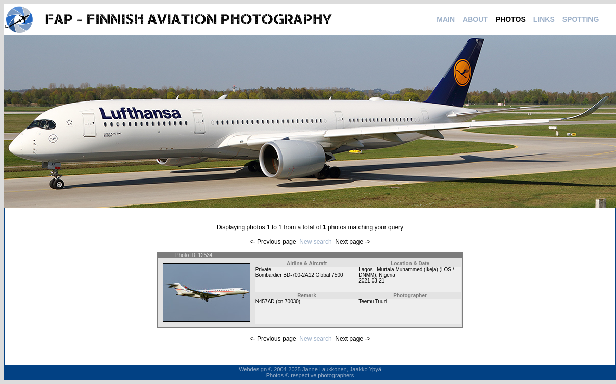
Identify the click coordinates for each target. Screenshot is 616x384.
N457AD (265, 301)
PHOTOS (511, 19)
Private (263, 269)
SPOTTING (580, 19)
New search (315, 241)
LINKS (544, 19)
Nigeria (387, 275)
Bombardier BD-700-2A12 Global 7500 (299, 275)
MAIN (446, 19)
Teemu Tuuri (372, 301)
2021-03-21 (371, 281)
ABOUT (475, 19)
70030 (292, 301)
